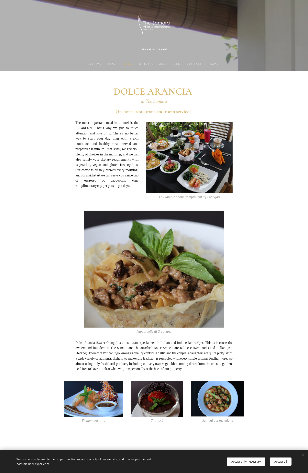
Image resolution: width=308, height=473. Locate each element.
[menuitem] (97, 64)
